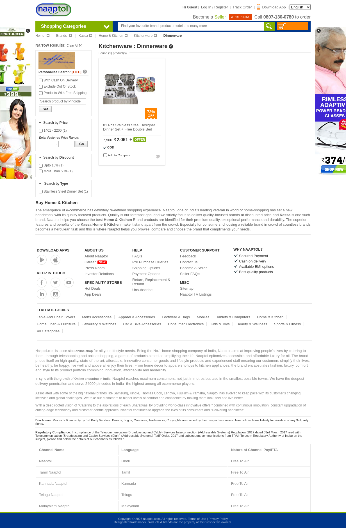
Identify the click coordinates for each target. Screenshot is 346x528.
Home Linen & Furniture (56, 324)
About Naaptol (96, 256)
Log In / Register (214, 7)
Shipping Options (146, 268)
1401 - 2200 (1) (53, 130)
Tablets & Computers (233, 317)
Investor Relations (99, 274)
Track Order (242, 7)
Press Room (95, 268)
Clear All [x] (74, 45)
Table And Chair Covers (56, 317)
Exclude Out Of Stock (57, 86)
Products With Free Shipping (62, 93)
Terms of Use (197, 518)
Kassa (85, 36)
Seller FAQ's (190, 274)
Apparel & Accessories (137, 317)
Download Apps (53, 250)
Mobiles (203, 317)
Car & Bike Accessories (142, 324)
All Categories (48, 331)
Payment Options (146, 274)
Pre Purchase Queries (150, 262)
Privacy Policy (218, 518)
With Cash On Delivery (58, 80)
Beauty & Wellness (251, 324)
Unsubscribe (142, 290)
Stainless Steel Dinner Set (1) (63, 191)
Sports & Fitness (287, 324)
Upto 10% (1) (51, 165)
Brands (64, 36)
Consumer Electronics (186, 324)
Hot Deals (93, 288)
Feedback (188, 256)
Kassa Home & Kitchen (100, 224)
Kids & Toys (220, 324)
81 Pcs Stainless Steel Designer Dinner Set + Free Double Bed (129, 127)
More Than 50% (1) (56, 171)
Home (42, 36)
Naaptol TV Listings (196, 294)
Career (96, 262)
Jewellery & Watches (99, 324)
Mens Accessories (96, 317)
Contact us (188, 262)
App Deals (93, 294)
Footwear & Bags (176, 317)
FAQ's (137, 256)
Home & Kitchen (113, 36)
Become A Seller (193, 268)
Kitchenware (145, 36)
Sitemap (187, 288)
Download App (271, 7)
